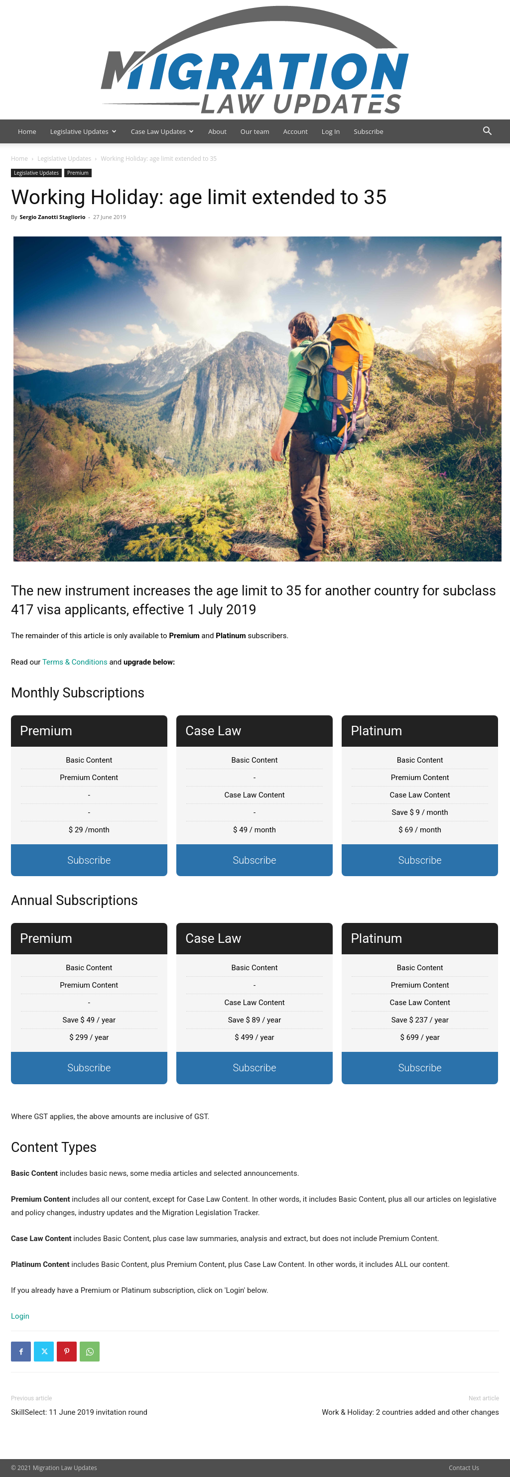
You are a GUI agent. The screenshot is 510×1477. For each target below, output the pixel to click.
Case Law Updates (162, 131)
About (217, 131)
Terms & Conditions (75, 662)
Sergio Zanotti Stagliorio (52, 217)
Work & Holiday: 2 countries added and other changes (410, 1412)
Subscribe (368, 131)
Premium (78, 172)
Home (27, 131)
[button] (487, 132)
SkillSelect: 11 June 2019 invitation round (79, 1412)
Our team (255, 131)
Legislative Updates (83, 131)
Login (20, 1316)
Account (295, 131)
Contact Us (464, 1468)
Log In (331, 131)
